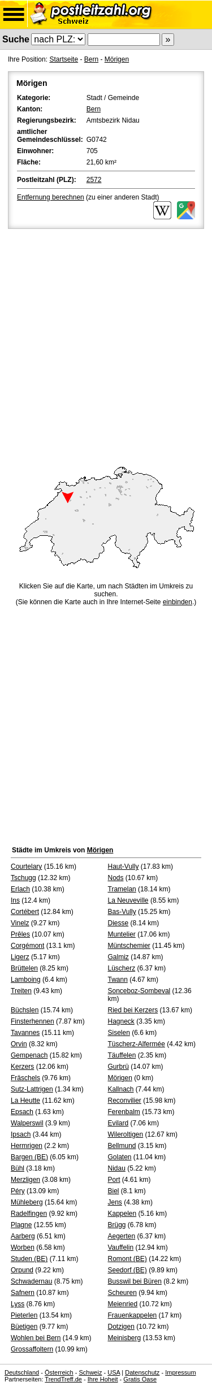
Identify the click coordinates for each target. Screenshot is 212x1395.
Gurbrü (118, 1067)
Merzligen (25, 1180)
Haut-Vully (123, 866)
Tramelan (122, 889)
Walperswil (27, 1123)
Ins (15, 900)
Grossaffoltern (32, 1349)
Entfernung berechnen (50, 197)
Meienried (123, 1304)
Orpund (22, 1270)
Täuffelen (122, 1055)
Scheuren (122, 1293)
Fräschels (25, 1078)
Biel (113, 1191)
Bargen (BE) (29, 1157)
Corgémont (27, 946)
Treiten (21, 991)
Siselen (119, 1033)
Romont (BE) (127, 1259)
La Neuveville (128, 900)
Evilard (118, 1123)
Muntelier (122, 934)
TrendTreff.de (63, 1379)
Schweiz (90, 1372)
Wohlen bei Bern (36, 1338)
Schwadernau (31, 1281)
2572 (94, 180)
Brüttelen (24, 968)
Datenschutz (142, 1372)
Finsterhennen (32, 1021)
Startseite (63, 59)
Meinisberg (124, 1338)
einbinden (177, 602)
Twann (118, 980)
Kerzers (22, 1067)
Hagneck (121, 1021)
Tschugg (23, 878)
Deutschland (22, 1372)
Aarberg (23, 1236)
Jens (115, 1202)
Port (114, 1180)
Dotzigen (121, 1327)
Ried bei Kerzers (133, 1010)
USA (113, 1372)
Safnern (22, 1293)
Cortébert (25, 912)
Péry (18, 1191)
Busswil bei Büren (135, 1281)
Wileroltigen (126, 1134)
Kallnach (121, 1089)
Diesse (118, 923)
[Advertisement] (106, 343)
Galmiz (118, 957)
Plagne (21, 1225)
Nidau (117, 1168)
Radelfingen (29, 1214)
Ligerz (20, 957)
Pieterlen (24, 1315)
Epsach (22, 1112)
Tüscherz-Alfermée (136, 1044)
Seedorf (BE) (127, 1270)
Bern (91, 59)
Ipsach (21, 1134)
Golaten (120, 1157)
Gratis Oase (140, 1379)
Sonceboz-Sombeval (139, 991)
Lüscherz (122, 968)
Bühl (17, 1168)
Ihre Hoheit (103, 1379)
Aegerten (122, 1236)
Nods (116, 878)
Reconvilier (124, 1100)
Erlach (20, 889)
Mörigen (117, 59)
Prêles (20, 934)
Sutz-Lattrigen (32, 1089)
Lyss (17, 1304)
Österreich (59, 1372)
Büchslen (24, 1010)
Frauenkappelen (132, 1315)
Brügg (117, 1225)
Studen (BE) (29, 1259)
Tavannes (25, 1033)
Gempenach (29, 1055)
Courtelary (26, 866)
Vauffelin (121, 1247)
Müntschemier (129, 946)
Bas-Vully (122, 912)
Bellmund (122, 1146)
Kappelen (122, 1214)
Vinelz (20, 923)
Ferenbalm (124, 1112)
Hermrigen (26, 1146)
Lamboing (26, 980)
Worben (22, 1247)
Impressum (180, 1372)
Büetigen (24, 1327)
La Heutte (25, 1100)
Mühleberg (27, 1202)
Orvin (19, 1044)
